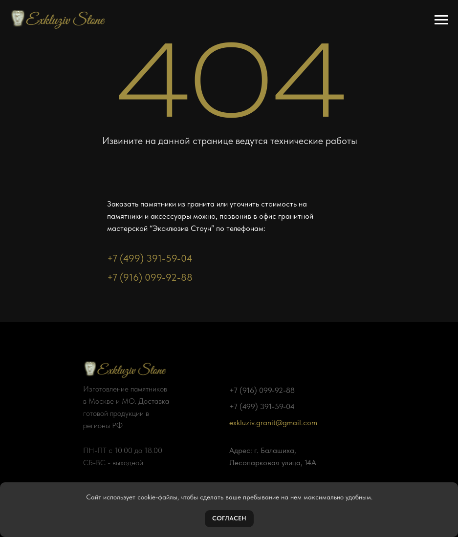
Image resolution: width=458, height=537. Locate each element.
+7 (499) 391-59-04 (150, 258)
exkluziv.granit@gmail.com (273, 422)
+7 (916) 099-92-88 (150, 277)
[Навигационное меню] (441, 20)
